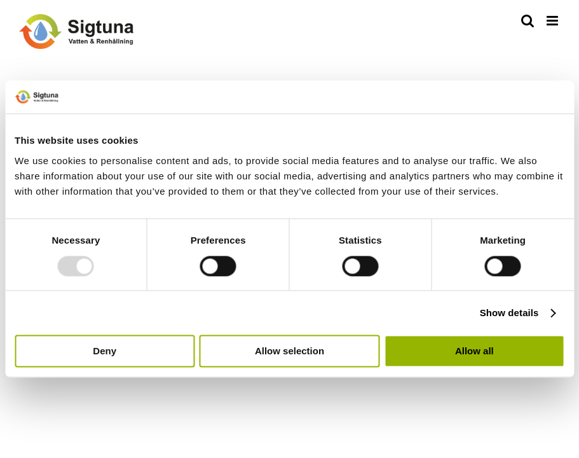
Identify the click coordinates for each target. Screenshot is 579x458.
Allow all (474, 351)
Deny (104, 351)
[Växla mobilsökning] (527, 20)
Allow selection (289, 351)
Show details (509, 312)
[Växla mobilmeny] (553, 20)
